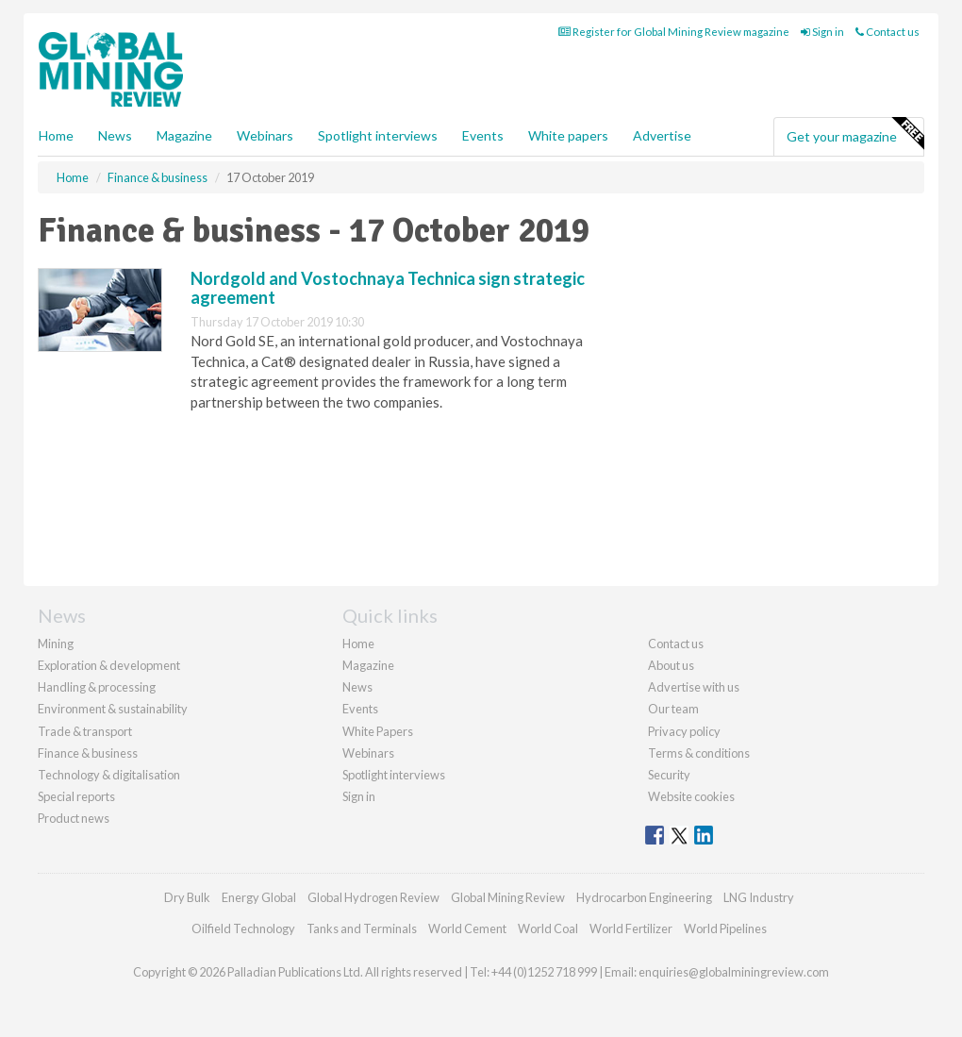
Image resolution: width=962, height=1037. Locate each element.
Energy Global (259, 897)
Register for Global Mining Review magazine (673, 31)
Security (669, 774)
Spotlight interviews (378, 135)
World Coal (548, 928)
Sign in (822, 31)
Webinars (265, 135)
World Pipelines (725, 928)
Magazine (184, 135)
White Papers (377, 731)
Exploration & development (109, 665)
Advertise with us (693, 686)
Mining (56, 643)
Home (56, 135)
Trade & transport (85, 731)
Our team (673, 708)
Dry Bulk (187, 897)
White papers (568, 135)
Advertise (662, 135)
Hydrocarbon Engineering (644, 897)
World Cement (467, 928)
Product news (73, 818)
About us (671, 665)
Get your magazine (855, 134)
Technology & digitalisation (109, 774)
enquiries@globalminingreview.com (734, 971)
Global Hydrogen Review (373, 897)
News (357, 686)
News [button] (115, 135)
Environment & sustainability (113, 708)
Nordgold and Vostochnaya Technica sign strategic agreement (388, 288)
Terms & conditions (699, 753)
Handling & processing (97, 686)
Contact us (887, 31)
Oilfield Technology (243, 928)
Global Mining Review (508, 897)
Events (483, 135)
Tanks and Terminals (362, 928)
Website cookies (691, 796)
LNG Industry (758, 897)
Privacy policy (684, 731)
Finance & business (88, 753)
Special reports (76, 796)
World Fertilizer (630, 928)
